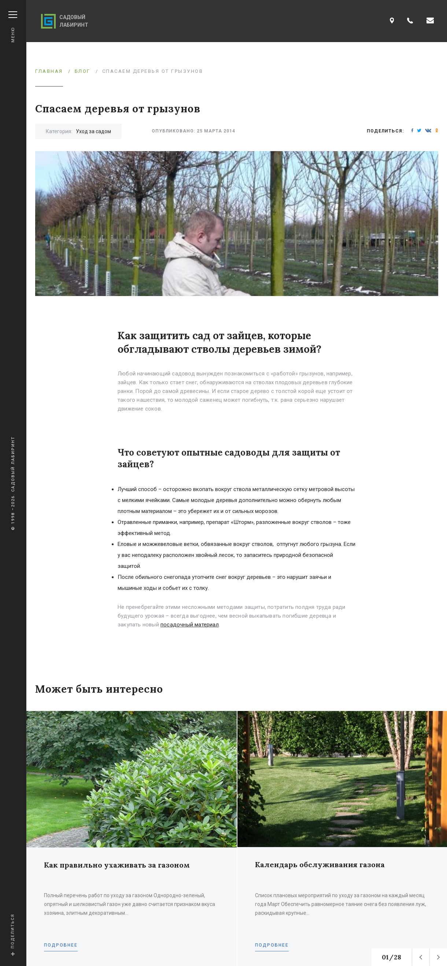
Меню (12, 26)
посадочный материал (189, 624)
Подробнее (61, 945)
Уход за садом (93, 131)
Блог (82, 71)
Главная (49, 71)
